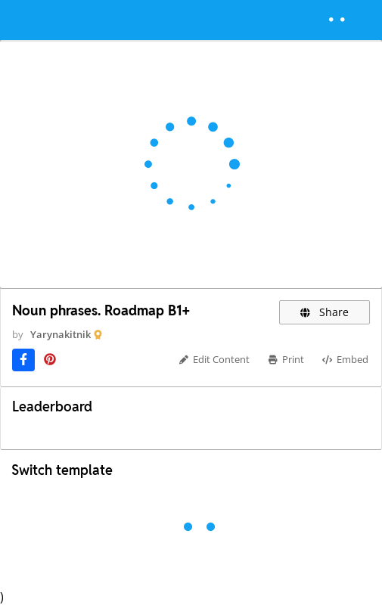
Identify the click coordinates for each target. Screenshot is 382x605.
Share (324, 312)
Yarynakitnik (60, 334)
